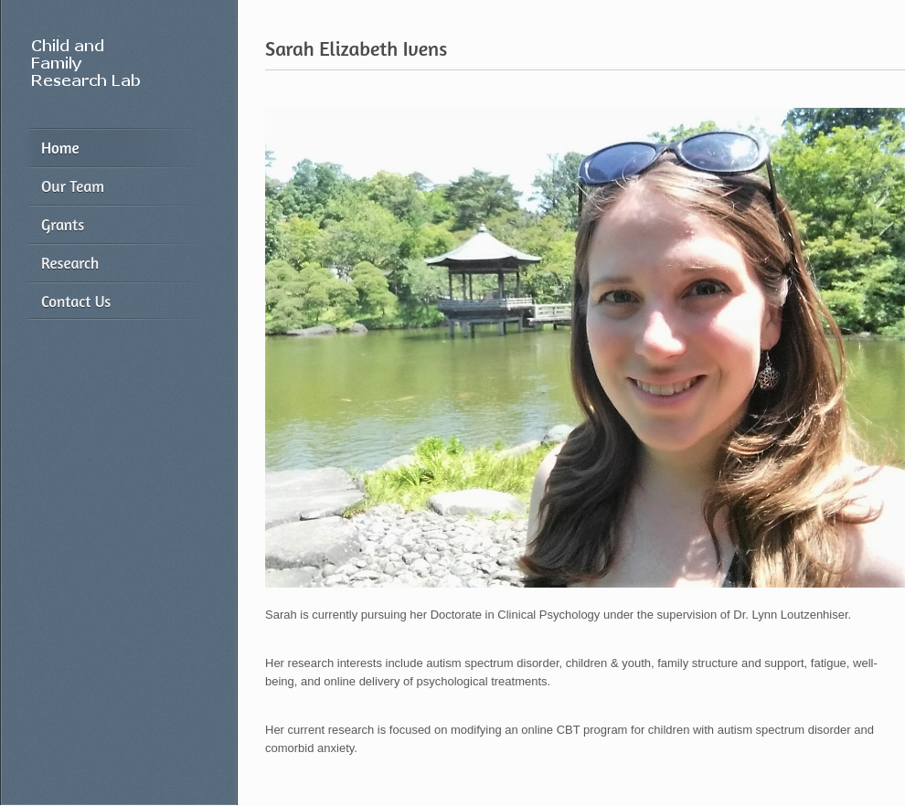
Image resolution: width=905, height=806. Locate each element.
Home (60, 147)
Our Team (72, 186)
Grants (62, 224)
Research (70, 262)
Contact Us (76, 301)
